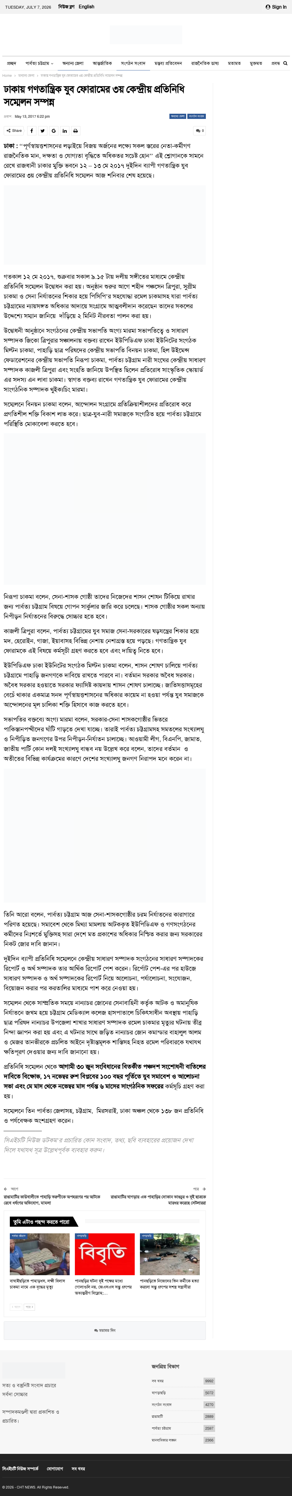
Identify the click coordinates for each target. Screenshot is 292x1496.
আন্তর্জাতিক (102, 63)
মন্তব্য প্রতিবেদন (168, 63)
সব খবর (157, 1380)
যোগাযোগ (55, 1468)
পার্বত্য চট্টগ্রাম (37, 63)
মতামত (234, 63)
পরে (29, 1307)
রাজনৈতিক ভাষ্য (205, 63)
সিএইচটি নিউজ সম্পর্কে (20, 1468)
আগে (16, 1307)
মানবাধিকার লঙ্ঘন (164, 1439)
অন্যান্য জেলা (73, 63)
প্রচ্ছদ (11, 63)
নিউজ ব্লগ (66, 7)
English (86, 7)
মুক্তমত (256, 63)
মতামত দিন (104, 1330)
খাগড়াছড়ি (81, 1236)
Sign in (276, 7)
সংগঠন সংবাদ (133, 63)
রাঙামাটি (157, 1416)
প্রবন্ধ (275, 63)
